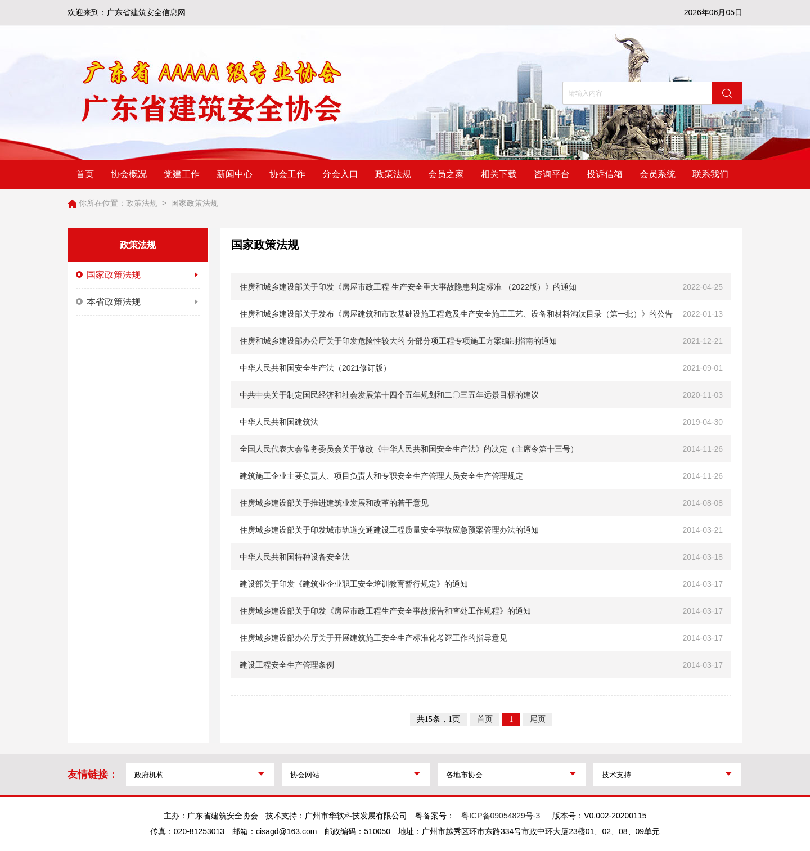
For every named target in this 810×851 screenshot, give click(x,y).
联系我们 (710, 174)
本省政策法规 (138, 302)
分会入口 (340, 174)
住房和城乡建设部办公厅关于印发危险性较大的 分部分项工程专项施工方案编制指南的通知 (398, 340)
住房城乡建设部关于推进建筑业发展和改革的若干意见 (334, 502)
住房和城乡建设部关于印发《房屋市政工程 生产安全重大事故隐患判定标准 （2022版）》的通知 (408, 286)
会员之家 (446, 174)
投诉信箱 (605, 174)
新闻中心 (235, 174)
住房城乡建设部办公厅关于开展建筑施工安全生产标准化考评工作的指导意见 (373, 637)
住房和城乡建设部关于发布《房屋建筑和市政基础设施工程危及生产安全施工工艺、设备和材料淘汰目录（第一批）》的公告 (456, 313)
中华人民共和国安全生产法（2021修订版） (315, 367)
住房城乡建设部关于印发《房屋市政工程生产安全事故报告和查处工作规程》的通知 (385, 610)
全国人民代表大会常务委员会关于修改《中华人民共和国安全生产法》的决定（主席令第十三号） (409, 448)
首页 (85, 174)
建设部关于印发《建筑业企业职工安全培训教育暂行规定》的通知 (354, 583)
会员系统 (658, 174)
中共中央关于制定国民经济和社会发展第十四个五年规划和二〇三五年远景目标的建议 (389, 394)
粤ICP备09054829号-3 (500, 815)
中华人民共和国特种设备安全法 (295, 556)
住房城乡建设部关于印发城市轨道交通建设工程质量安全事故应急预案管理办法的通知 (389, 529)
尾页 (538, 719)
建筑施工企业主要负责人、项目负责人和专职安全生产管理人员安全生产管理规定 (381, 475)
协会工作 (287, 174)
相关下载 (499, 174)
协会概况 (129, 174)
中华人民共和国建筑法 (279, 421)
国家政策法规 (194, 203)
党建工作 (182, 174)
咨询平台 (552, 174)
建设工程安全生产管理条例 (287, 664)
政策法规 (393, 174)
